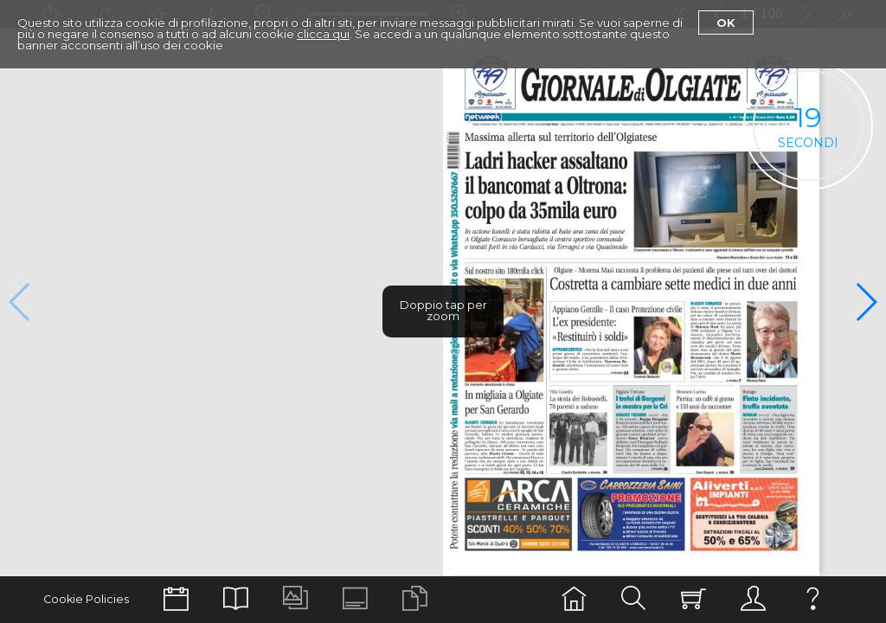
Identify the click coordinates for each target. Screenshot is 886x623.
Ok (725, 22)
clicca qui (323, 34)
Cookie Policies (86, 599)
